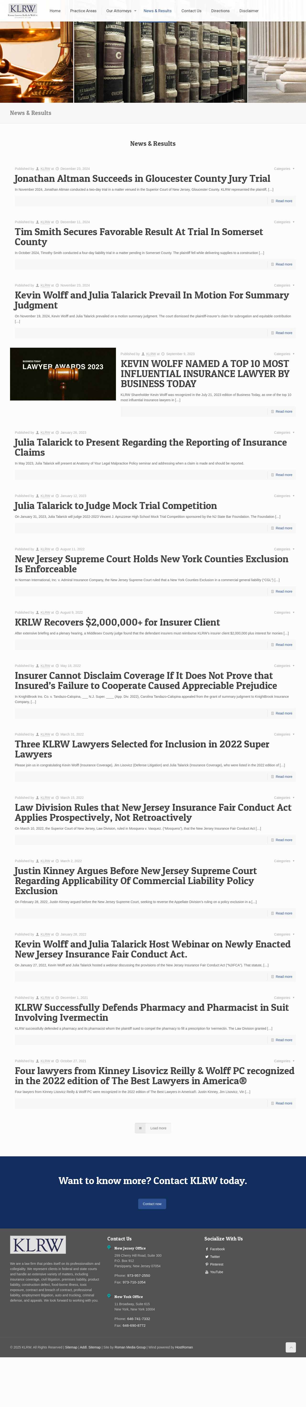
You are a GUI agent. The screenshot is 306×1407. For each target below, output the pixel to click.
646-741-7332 (138, 1319)
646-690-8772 (134, 1325)
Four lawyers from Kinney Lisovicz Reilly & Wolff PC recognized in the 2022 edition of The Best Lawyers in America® (155, 1075)
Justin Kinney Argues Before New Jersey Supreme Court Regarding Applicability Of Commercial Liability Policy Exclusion (136, 880)
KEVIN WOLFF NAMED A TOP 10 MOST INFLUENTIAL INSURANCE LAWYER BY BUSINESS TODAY (205, 373)
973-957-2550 (138, 1275)
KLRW (45, 169)
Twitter (215, 1257)
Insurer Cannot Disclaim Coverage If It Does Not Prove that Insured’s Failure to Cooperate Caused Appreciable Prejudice (146, 680)
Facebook (217, 1249)
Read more (284, 201)
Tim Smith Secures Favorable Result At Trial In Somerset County (139, 236)
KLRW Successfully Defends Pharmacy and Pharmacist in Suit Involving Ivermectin (152, 1012)
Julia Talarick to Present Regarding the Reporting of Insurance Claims (151, 447)
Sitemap (71, 1347)
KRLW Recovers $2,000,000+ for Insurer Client (117, 622)
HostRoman (184, 1347)
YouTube (216, 1272)
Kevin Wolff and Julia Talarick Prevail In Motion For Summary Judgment (152, 300)
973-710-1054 (134, 1282)
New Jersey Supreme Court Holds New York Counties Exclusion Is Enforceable (152, 563)
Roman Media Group (130, 1347)
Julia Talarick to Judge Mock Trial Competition (116, 505)
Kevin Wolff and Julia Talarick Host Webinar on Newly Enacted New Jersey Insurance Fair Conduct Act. (153, 949)
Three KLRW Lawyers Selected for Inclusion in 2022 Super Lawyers (142, 749)
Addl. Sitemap (90, 1347)
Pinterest (216, 1264)
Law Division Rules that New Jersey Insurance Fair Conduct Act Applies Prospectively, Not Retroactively (153, 812)
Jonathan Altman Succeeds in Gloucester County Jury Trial (142, 178)
